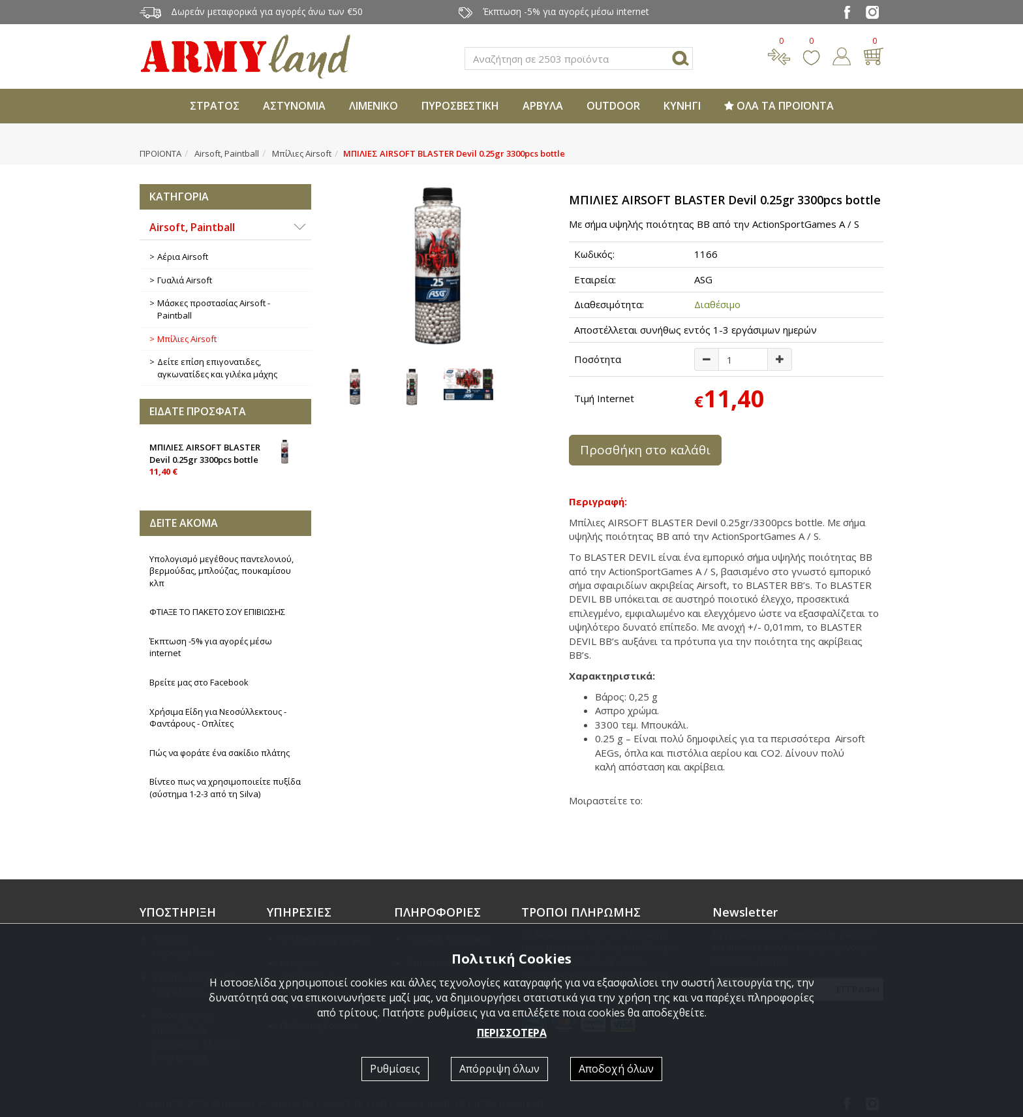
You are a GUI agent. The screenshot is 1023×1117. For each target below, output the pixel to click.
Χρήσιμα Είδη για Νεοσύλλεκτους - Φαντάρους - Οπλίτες (217, 718)
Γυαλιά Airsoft (184, 280)
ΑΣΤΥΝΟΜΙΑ (294, 106)
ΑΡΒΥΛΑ (543, 106)
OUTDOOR (613, 106)
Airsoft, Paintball (226, 153)
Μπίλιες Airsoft (301, 153)
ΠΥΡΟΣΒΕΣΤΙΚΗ (460, 106)
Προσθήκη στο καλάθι (645, 449)
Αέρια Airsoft (182, 256)
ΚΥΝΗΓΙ (682, 106)
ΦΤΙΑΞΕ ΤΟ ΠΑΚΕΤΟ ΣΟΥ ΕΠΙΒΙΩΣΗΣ (217, 612)
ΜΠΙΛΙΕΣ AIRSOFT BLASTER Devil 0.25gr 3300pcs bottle (225, 458)
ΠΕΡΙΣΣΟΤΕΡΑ (512, 1033)
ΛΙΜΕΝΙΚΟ (373, 106)
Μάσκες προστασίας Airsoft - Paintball (213, 309)
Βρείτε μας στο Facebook (199, 682)
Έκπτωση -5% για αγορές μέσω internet (210, 647)
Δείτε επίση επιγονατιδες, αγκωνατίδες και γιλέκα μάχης (217, 368)
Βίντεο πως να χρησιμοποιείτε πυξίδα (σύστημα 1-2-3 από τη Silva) (225, 788)
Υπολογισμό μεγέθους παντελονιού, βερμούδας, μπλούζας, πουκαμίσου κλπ (221, 571)
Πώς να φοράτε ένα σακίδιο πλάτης (219, 753)
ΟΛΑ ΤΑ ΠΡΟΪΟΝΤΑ (779, 106)
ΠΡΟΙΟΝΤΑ (160, 153)
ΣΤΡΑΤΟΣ (214, 106)
